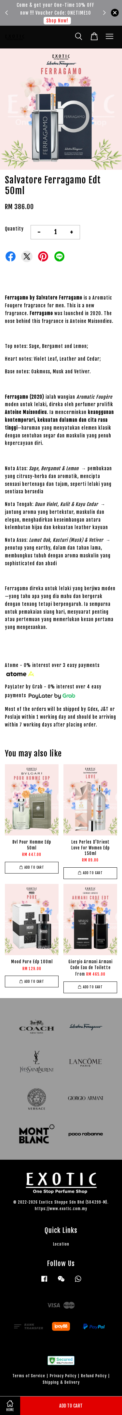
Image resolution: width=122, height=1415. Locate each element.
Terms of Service (28, 1375)
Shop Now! (57, 20)
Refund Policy (94, 1375)
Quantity (14, 229)
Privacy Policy (63, 1375)
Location (61, 1244)
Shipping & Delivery (61, 1382)
